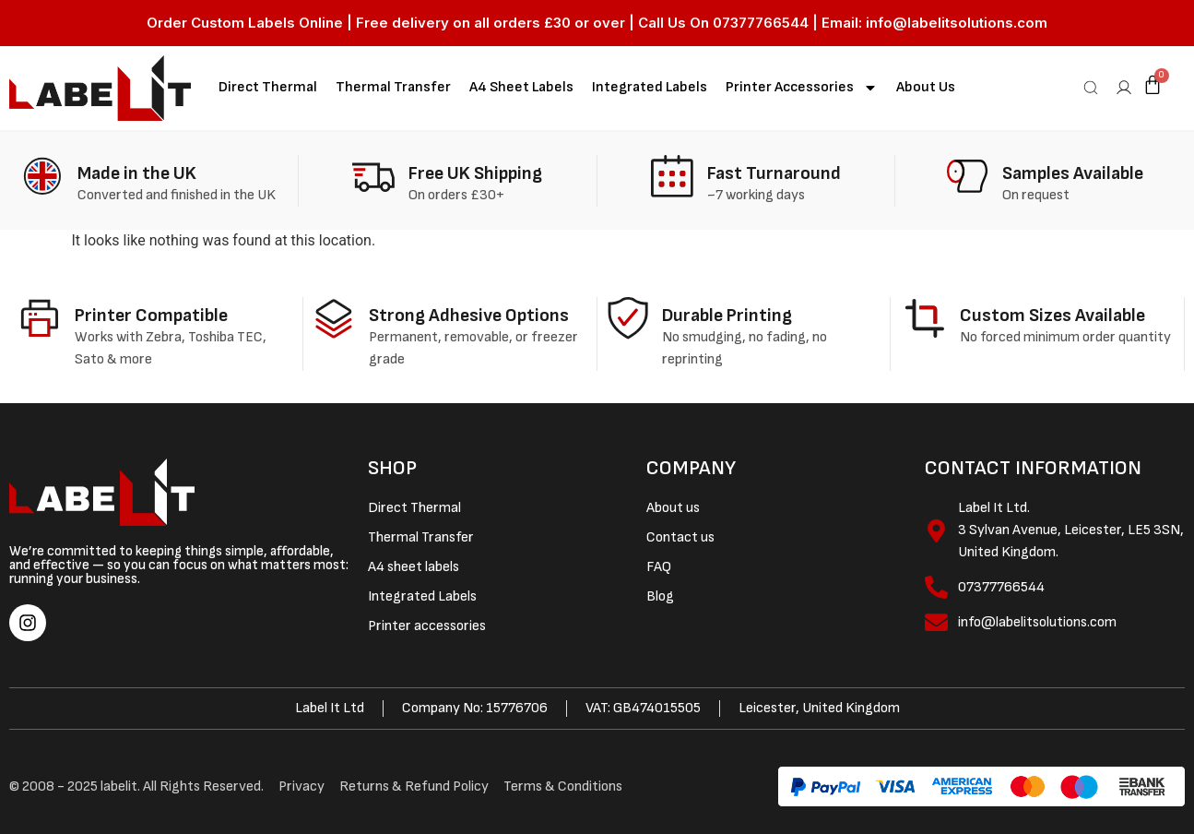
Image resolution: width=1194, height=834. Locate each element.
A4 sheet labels (521, 87)
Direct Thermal (268, 87)
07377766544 (761, 22)
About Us (925, 87)
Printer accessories (802, 87)
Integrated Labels (649, 87)
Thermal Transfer (393, 87)
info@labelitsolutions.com (956, 22)
